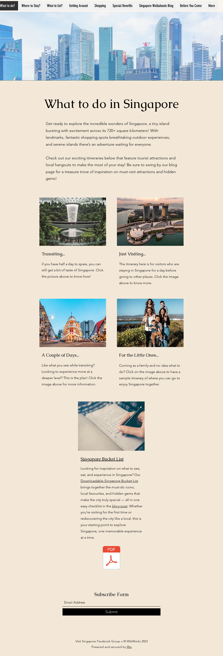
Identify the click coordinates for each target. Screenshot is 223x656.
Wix (129, 647)
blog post (119, 506)
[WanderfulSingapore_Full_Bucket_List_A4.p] (111, 558)
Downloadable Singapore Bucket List (109, 481)
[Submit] (111, 612)
